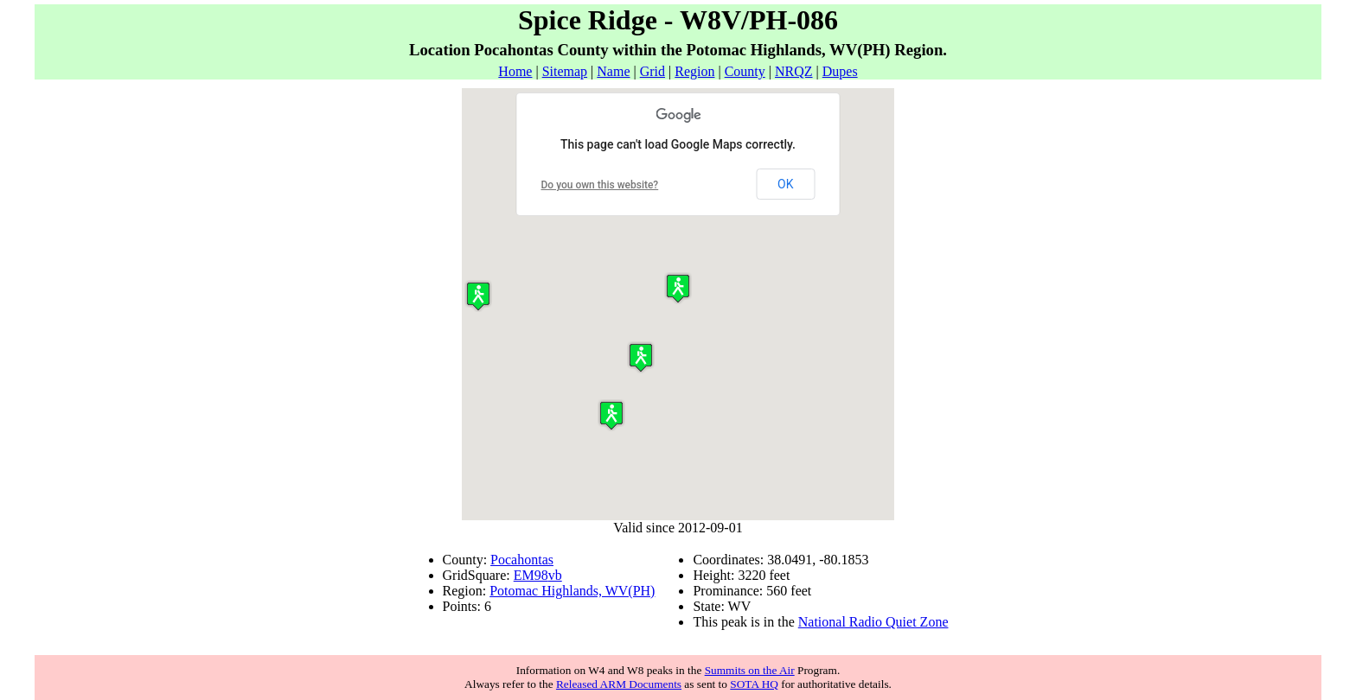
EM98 (531, 575)
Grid (652, 71)
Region (694, 71)
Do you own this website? (600, 185)
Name (613, 71)
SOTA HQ (754, 684)
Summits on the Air (750, 670)
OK (785, 184)
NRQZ (794, 71)
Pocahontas (521, 559)
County (745, 71)
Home (515, 71)
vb (555, 575)
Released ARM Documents (618, 684)
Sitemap (564, 71)
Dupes (840, 71)
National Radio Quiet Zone (873, 621)
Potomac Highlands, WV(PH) (572, 590)
